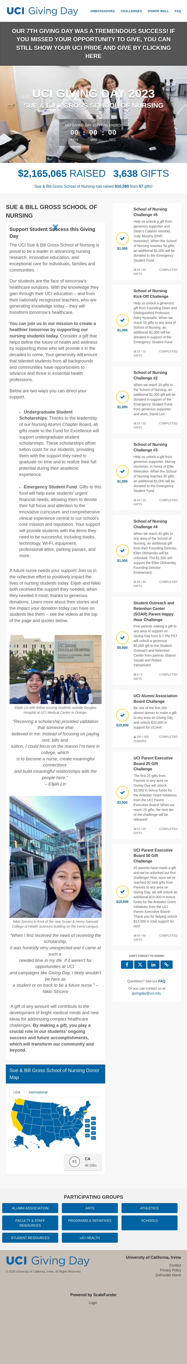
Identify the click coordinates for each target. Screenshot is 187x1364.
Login (93, 1354)
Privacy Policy (170, 1322)
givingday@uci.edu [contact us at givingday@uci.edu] (146, 993)
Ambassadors (102, 11)
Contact (175, 1317)
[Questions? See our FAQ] (161, 981)
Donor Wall (158, 11)
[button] (16, 251)
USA (16, 1144)
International (38, 1144)
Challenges (131, 11)
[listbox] (55, 252)
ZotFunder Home (168, 1327)
